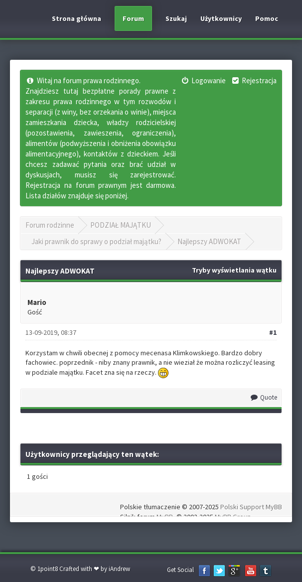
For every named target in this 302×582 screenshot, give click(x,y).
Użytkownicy (221, 18)
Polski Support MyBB (251, 506)
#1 (273, 332)
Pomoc (266, 18)
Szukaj (176, 18)
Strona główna (76, 18)
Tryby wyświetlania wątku (234, 270)
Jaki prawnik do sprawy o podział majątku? (96, 241)
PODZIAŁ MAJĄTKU (120, 225)
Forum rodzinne (49, 225)
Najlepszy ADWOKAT (209, 241)
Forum (133, 18)
